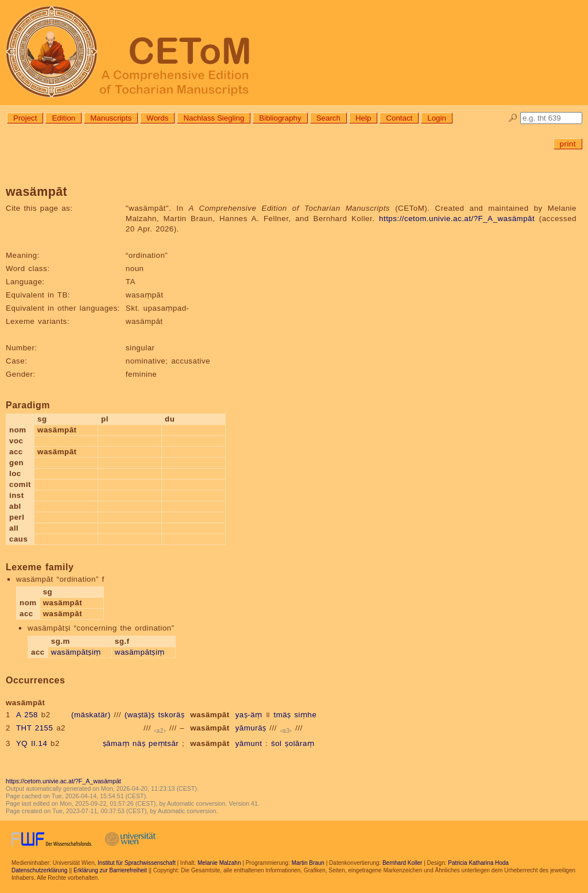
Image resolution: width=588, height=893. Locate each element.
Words (157, 118)
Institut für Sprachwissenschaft (137, 863)
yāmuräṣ (250, 728)
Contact (399, 118)
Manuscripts (110, 118)
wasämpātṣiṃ (76, 652)
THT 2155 (34, 728)
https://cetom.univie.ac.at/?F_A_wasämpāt (457, 218)
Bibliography (280, 118)
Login (436, 118)
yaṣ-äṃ (248, 714)
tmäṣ (282, 714)
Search (328, 118)
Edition (63, 118)
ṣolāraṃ (299, 743)
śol (276, 743)
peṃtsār (164, 743)
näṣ (139, 743)
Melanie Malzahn (219, 863)
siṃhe (305, 714)
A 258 (27, 714)
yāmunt (248, 743)
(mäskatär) (91, 714)
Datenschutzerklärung (39, 870)
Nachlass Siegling (213, 118)
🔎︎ (513, 118)
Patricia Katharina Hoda (478, 863)
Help (363, 118)
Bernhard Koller (402, 863)
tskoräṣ (171, 714)
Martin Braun (308, 863)
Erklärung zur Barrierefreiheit (110, 870)
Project (25, 118)
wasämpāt (209, 714)
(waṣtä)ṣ (140, 714)
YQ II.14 (31, 743)
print (568, 144)
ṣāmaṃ (116, 743)
